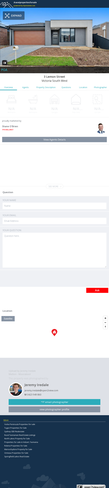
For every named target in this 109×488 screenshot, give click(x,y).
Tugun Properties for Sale (15, 428)
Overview (8, 87)
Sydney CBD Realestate (14, 431)
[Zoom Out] (105, 322)
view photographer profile (54, 409)
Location (83, 87)
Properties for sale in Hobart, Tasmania (21, 442)
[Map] (54, 336)
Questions (66, 87)
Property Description (46, 87)
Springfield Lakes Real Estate (16, 456)
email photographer (56, 402)
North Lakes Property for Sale (17, 438)
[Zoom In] (105, 318)
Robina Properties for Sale (15, 445)
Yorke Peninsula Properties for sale (19, 424)
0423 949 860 (34, 394)
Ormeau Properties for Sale (16, 453)
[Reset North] (105, 327)
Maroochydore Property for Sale (18, 449)
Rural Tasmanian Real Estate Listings (19, 435)
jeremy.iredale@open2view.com (41, 390)
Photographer (100, 87)
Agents (25, 87)
